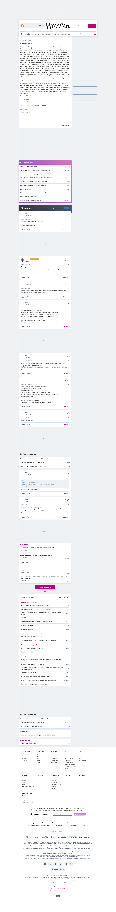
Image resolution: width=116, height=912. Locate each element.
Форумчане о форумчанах (28, 802)
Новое (37, 34)
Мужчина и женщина (41, 754)
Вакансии (85, 825)
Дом (80, 751)
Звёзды (67, 775)
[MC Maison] (45, 837)
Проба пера (53, 786)
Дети (66, 751)
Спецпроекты (74, 825)
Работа (24, 758)
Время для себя (54, 778)
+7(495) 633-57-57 (60, 888)
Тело (23, 782)
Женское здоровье (55, 754)
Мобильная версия (59, 869)
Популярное (45, 34)
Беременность (54, 760)
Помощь (44, 823)
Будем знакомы (54, 788)
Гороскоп (82, 775)
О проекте (34, 823)
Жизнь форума (27, 793)
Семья (38, 760)
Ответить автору (24, 109)
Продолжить (65, 125)
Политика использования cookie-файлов (39, 825)
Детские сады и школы (70, 766)
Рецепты (81, 756)
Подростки (67, 760)
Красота (25, 775)
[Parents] (87, 837)
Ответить (65, 229)
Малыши (67, 754)
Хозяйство (81, 754)
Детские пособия (69, 770)
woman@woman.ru (59, 886)
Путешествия (54, 782)
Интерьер (81, 758)
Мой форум (29, 34)
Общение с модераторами (28, 800)
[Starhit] (53, 837)
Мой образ (40, 775)
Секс (38, 758)
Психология (53, 756)
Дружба (38, 756)
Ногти (23, 784)
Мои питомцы (82, 760)
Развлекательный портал (28, 798)
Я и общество (26, 751)
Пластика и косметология (28, 786)
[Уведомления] (94, 33)
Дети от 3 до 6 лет (69, 756)
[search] (86, 33)
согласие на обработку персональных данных (52, 808)
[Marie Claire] (62, 837)
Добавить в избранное (40, 105)
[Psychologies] (72, 837)
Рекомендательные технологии (58, 890)
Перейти (67, 208)
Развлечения (55, 775)
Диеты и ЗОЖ (54, 762)
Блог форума (25, 795)
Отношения (23, 40)
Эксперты (55, 34)
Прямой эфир (65, 34)
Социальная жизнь (26, 754)
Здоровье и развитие (70, 764)
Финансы (24, 760)
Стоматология (54, 758)
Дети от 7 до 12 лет (69, 758)
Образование (25, 756)
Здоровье (54, 751)
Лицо (23, 778)
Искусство (53, 780)
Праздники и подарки (56, 784)
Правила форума (57, 823)
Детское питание (69, 762)
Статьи (92, 26)
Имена (66, 768)
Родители (39, 762)
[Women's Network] (58, 833)
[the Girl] (80, 837)
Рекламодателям (60, 825)
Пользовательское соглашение (75, 823)
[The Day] (37, 837)
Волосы (24, 780)
